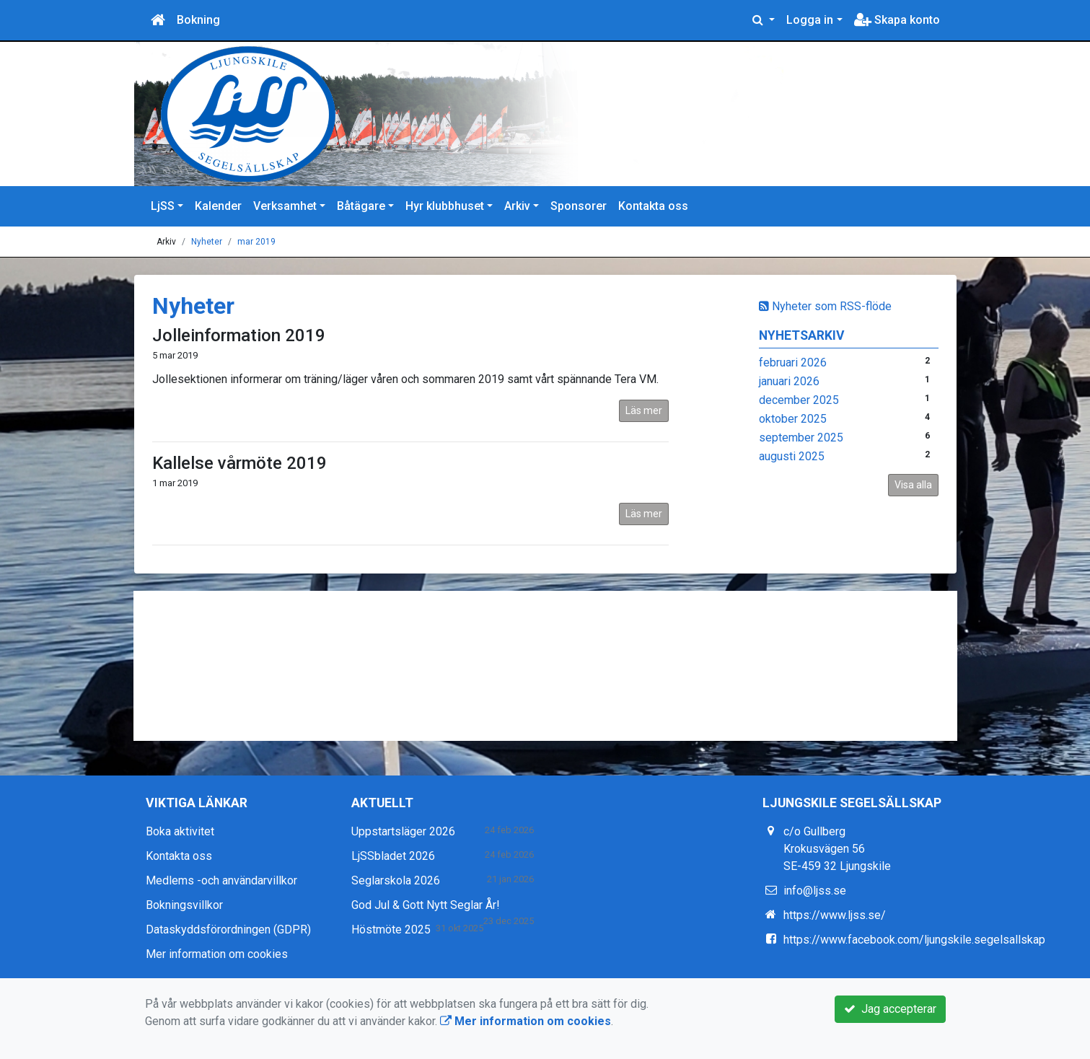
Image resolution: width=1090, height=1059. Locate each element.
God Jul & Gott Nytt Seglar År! (425, 905)
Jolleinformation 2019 (238, 335)
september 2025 (801, 437)
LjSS (163, 206)
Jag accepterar (890, 1009)
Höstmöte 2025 (391, 929)
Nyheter (206, 242)
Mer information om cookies (217, 954)
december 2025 (799, 400)
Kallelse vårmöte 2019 (239, 463)
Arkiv (517, 206)
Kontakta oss (653, 206)
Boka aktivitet (180, 831)
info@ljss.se (814, 890)
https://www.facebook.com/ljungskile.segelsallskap (914, 939)
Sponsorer (578, 206)
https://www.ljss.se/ (834, 915)
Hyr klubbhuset (444, 206)
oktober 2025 (793, 419)
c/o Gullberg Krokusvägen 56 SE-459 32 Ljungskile (837, 849)
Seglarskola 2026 (395, 880)
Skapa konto (897, 20)
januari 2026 (789, 381)
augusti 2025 (792, 456)
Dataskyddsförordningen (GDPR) (228, 929)
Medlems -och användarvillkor (221, 880)
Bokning (198, 20)
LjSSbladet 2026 (393, 856)
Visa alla (913, 485)
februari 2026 (793, 362)
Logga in (809, 20)
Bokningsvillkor (184, 905)
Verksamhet (285, 206)
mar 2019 (256, 242)
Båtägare (361, 206)
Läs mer (643, 410)
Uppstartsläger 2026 (403, 831)
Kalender (218, 206)
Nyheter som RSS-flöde (825, 306)
